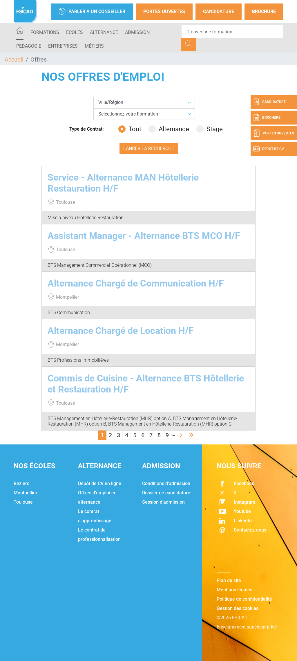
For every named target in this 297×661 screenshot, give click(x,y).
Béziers (21, 483)
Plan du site (229, 580)
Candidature (218, 11)
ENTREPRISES (63, 46)
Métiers (94, 46)
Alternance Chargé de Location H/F (121, 330)
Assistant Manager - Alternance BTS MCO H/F (144, 235)
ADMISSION (137, 32)
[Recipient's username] (232, 31)
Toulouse (23, 502)
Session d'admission (163, 502)
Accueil (14, 59)
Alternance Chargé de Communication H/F (136, 283)
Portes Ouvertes (164, 11)
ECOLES (74, 32)
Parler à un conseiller (92, 12)
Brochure (264, 11)
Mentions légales (234, 589)
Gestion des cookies (237, 608)
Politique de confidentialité (244, 599)
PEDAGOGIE (28, 46)
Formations (44, 32)
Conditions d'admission (166, 483)
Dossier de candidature (166, 493)
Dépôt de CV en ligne (99, 483)
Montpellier (25, 493)
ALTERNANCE (104, 32)
